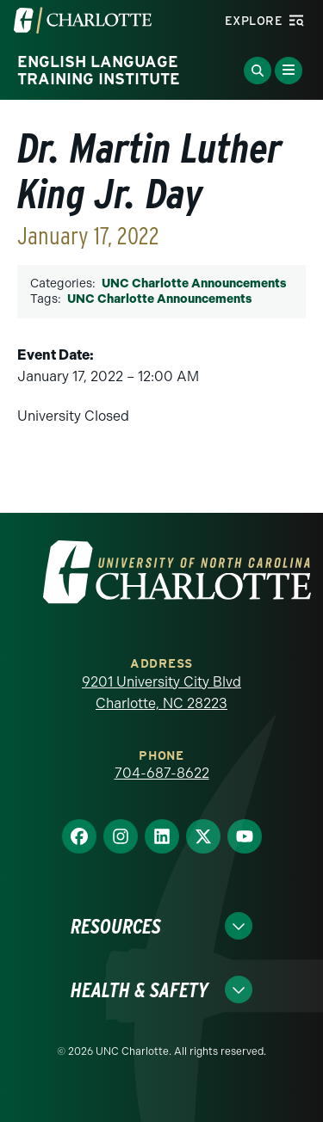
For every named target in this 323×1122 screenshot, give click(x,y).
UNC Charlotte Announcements (194, 283)
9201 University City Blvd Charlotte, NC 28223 (161, 693)
